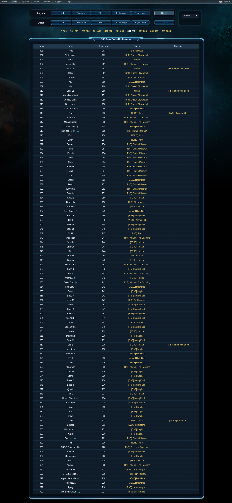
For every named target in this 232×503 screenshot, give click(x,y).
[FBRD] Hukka (137, 198)
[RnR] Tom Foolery (137, 474)
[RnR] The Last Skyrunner (136, 447)
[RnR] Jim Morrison (137, 492)
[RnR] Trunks (137, 322)
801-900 (154, 31)
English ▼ (225, 2)
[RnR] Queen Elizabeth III (137, 55)
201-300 (85, 31)
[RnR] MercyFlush (137, 215)
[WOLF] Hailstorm (136, 304)
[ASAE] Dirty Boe (137, 82)
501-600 (120, 31)
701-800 (143, 31)
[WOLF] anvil (137, 255)
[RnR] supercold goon (178, 68)
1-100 (64, 31)
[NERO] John (137, 113)
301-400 (97, 31)
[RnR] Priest (137, 51)
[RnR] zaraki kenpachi (136, 131)
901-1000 (166, 31)
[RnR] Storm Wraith (137, 77)
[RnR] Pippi (136, 233)
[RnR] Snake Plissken (137, 144)
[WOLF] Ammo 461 (178, 113)
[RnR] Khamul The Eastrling (137, 64)
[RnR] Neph (137, 291)
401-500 (108, 31)
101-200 (74, 31)
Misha (137, 59)
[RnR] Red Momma (137, 300)
